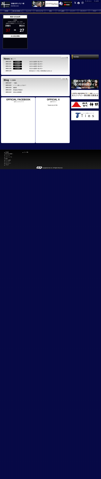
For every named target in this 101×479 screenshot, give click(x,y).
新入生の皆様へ (17, 11)
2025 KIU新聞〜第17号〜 (36, 61)
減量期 (15, 87)
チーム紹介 (61, 11)
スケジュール (39, 11)
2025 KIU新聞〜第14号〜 (36, 68)
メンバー (72, 11)
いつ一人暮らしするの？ (19, 85)
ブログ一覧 (64, 78)
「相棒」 (15, 83)
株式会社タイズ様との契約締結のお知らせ (40, 71)
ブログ (94, 11)
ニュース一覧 (65, 57)
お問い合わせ (89, 1)
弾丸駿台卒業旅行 (18, 90)
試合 (50, 11)
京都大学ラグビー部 (17, 3)
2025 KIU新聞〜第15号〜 (36, 66)
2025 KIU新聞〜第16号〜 (36, 64)
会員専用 (97, 1)
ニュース (28, 11)
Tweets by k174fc (52, 105)
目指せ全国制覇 (17, 92)
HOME (6, 11)
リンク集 (26, 152)
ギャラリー (83, 11)
